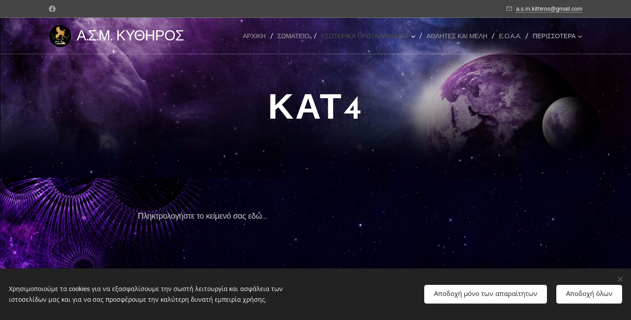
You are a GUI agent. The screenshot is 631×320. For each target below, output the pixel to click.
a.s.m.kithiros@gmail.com (549, 8)
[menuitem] (257, 36)
